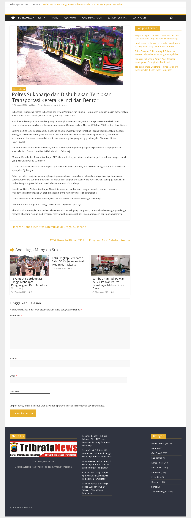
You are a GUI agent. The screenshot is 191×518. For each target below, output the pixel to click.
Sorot (154, 486)
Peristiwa (155, 472)
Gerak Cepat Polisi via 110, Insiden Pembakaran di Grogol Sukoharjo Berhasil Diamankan (97, 453)
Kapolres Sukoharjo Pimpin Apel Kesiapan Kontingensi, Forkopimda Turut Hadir (95, 475)
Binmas (155, 448)
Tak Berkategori (159, 491)
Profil (54, 17)
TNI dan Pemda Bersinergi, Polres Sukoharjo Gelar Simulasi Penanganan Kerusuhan (82, 4)
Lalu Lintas (156, 457)
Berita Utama (26, 17)
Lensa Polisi (139, 17)
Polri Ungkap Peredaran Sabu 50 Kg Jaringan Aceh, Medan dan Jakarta (68, 261)
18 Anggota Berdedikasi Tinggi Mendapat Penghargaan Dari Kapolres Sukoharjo (29, 283)
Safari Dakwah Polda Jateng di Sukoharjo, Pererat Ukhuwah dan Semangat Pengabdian (96, 464)
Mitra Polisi (156, 467)
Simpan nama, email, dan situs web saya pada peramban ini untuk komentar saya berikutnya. (57, 405)
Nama (13, 358)
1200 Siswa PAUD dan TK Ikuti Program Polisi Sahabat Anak (90, 240)
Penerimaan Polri (92, 17)
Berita (41, 17)
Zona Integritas (117, 17)
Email (13, 375)
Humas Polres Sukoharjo (41, 105)
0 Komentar (60, 105)
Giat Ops (155, 453)
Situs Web (15, 391)
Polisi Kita (156, 477)
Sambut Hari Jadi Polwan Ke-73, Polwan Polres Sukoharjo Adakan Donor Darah (109, 283)
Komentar (16, 315)
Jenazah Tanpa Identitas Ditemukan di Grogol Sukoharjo (48, 227)
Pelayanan (70, 17)
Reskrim (155, 482)
